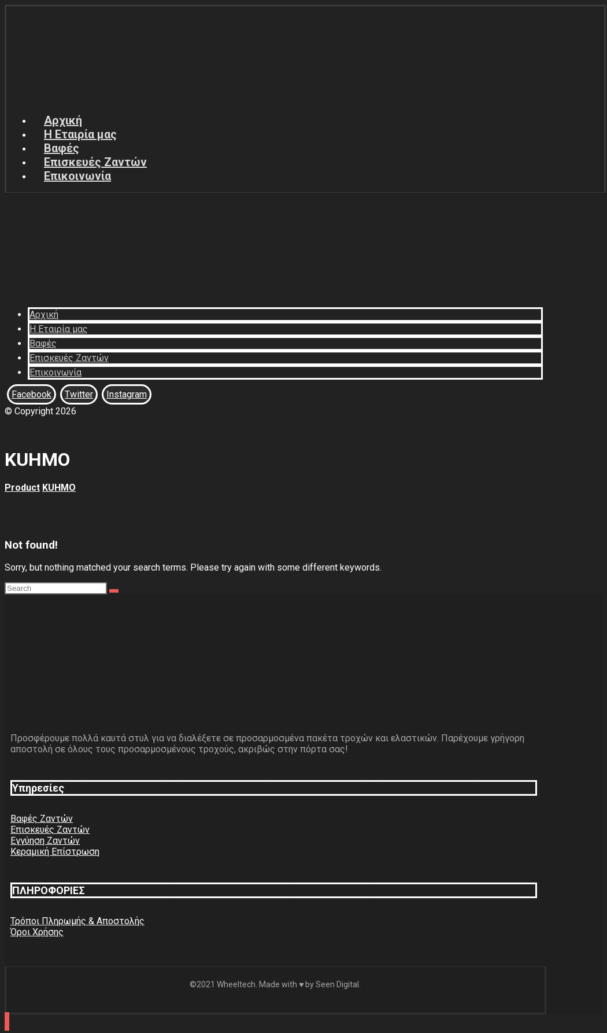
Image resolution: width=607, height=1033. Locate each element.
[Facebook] (31, 394)
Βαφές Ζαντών (41, 818)
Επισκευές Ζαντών (50, 829)
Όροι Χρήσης (37, 932)
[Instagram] (126, 394)
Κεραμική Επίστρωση (54, 851)
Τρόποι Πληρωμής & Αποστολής (77, 921)
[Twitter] (79, 394)
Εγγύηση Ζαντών (45, 840)
